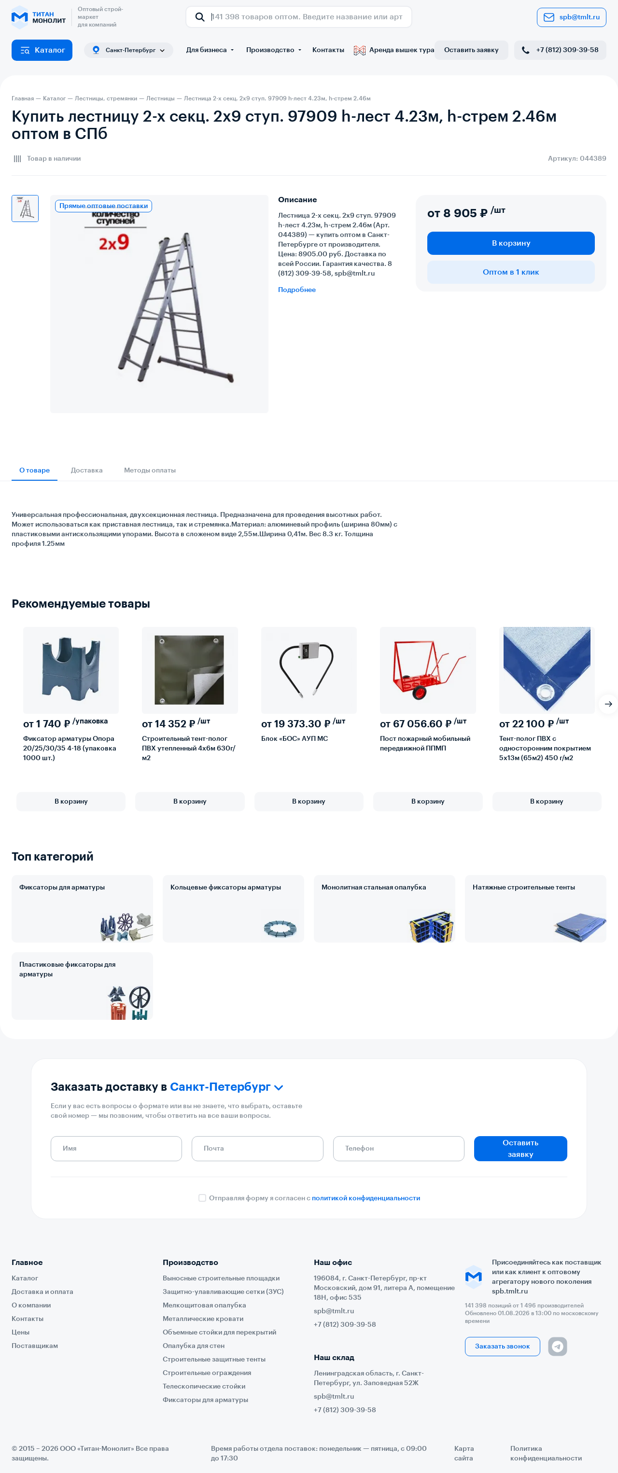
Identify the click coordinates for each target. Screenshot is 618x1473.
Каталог (42, 50)
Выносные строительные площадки (221, 1278)
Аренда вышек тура (394, 50)
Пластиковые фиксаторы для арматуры (67, 969)
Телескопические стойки (204, 1386)
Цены (20, 1332)
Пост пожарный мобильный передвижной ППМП (425, 744)
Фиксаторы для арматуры (62, 887)
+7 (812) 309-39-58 (559, 50)
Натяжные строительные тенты (524, 887)
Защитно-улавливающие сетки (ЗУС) (223, 1292)
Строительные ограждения (207, 1373)
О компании (31, 1305)
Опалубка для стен (194, 1346)
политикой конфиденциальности (366, 1198)
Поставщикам (35, 1346)
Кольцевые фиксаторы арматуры (225, 887)
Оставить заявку (471, 50)
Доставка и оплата (42, 1292)
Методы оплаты (150, 470)
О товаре (34, 470)
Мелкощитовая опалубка (204, 1305)
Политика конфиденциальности (546, 1453)
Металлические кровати (203, 1319)
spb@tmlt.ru (571, 17)
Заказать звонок (502, 1346)
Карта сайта (464, 1453)
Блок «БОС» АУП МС (294, 739)
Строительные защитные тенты (214, 1359)
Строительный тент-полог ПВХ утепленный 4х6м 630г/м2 (189, 749)
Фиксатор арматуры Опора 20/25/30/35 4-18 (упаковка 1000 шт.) (69, 749)
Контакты (328, 50)
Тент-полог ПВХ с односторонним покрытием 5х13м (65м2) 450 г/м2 (545, 749)
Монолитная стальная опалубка (374, 887)
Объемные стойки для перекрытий (219, 1332)
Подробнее (297, 290)
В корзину (511, 243)
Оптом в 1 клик (511, 272)
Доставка (87, 470)
